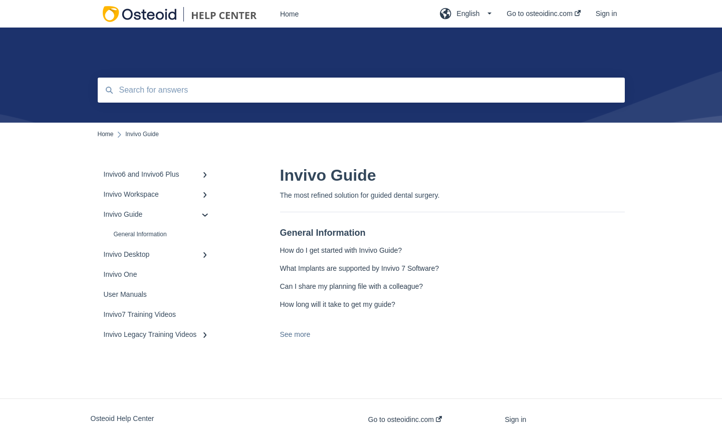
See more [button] (295, 334)
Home (289, 14)
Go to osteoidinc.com (405, 419)
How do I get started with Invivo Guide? (341, 250)
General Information (140, 234)
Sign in (516, 419)
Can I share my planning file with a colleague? (351, 286)
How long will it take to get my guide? (337, 304)
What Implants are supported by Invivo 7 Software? (359, 268)
